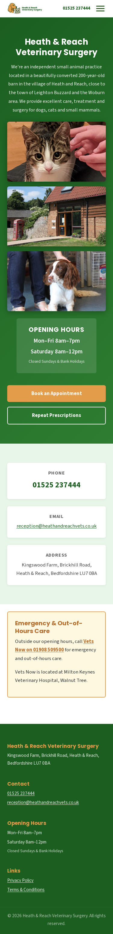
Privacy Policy (20, 880)
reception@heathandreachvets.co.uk (57, 526)
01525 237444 (76, 8)
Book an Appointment (56, 393)
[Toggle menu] (100, 8)
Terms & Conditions (26, 889)
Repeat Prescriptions (56, 415)
